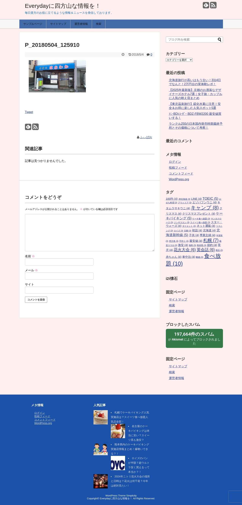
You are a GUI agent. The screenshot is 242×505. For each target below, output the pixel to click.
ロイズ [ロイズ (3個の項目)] (178, 230)
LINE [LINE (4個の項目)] (196, 198)
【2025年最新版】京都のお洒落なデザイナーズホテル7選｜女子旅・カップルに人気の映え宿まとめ (195, 94)
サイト (29, 284)
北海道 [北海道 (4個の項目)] (209, 230)
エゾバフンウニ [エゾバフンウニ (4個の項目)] (204, 202)
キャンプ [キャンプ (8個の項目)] (205, 207)
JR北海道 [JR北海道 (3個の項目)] (184, 199)
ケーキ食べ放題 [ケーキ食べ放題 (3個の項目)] (201, 218)
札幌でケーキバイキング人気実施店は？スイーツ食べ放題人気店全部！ (130, 417)
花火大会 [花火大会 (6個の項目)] (185, 249)
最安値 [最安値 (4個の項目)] (195, 240)
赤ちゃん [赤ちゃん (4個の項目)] (173, 256)
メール (31, 270)
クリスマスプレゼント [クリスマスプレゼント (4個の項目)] (198, 213)
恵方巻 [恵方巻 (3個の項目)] (173, 241)
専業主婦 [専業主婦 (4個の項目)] (207, 235)
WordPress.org (179, 179)
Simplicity (131, 495)
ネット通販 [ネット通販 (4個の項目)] (206, 225)
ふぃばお (146, 137)
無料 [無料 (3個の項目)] (192, 245)
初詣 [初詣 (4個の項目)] (197, 230)
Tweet (29, 112)
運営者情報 (81, 23)
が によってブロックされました (194, 338)
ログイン (175, 161)
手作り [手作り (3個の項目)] (183, 241)
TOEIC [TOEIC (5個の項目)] (210, 199)
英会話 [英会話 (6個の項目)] (206, 249)
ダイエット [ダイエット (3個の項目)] (189, 226)
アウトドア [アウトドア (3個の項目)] (185, 202)
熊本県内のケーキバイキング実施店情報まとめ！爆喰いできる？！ (130, 449)
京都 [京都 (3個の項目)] (187, 230)
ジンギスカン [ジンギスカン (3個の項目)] (181, 222)
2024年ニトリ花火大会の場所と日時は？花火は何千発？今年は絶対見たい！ (130, 481)
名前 (30, 256)
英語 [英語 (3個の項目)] (219, 250)
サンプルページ (32, 23)
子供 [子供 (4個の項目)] (194, 235)
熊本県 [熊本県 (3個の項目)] (201, 245)
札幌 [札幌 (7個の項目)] (211, 240)
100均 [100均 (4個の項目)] (172, 198)
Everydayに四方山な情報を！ (63, 6)
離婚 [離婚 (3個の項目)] (199, 257)
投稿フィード (178, 167)
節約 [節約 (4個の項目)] (212, 245)
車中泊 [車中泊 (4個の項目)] (188, 256)
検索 (98, 23)
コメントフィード (181, 173)
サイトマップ (58, 23)
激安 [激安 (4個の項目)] (183, 245)
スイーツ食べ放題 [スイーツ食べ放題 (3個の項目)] (200, 222)
